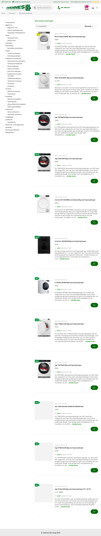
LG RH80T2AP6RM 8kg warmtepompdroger (69, 282)
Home (3, 13)
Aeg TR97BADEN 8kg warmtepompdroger (69, 117)
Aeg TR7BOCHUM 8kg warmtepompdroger (69, 447)
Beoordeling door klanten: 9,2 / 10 (85, 2)
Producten (12, 13)
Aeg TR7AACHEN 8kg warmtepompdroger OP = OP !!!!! (73, 488)
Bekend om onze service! (61, 2)
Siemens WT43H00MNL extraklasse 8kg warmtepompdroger (75, 200)
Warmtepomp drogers (61, 34)
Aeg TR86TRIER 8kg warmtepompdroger (68, 158)
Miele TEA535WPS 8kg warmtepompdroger (69, 78)
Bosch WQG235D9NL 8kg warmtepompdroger (70, 36)
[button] (94, 59)
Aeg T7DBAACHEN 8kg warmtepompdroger (69, 323)
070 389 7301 (6, 2)
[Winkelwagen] (96, 8)
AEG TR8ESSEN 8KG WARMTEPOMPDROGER (69, 406)
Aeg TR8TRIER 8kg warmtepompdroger (68, 365)
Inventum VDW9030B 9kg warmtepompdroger (70, 241)
